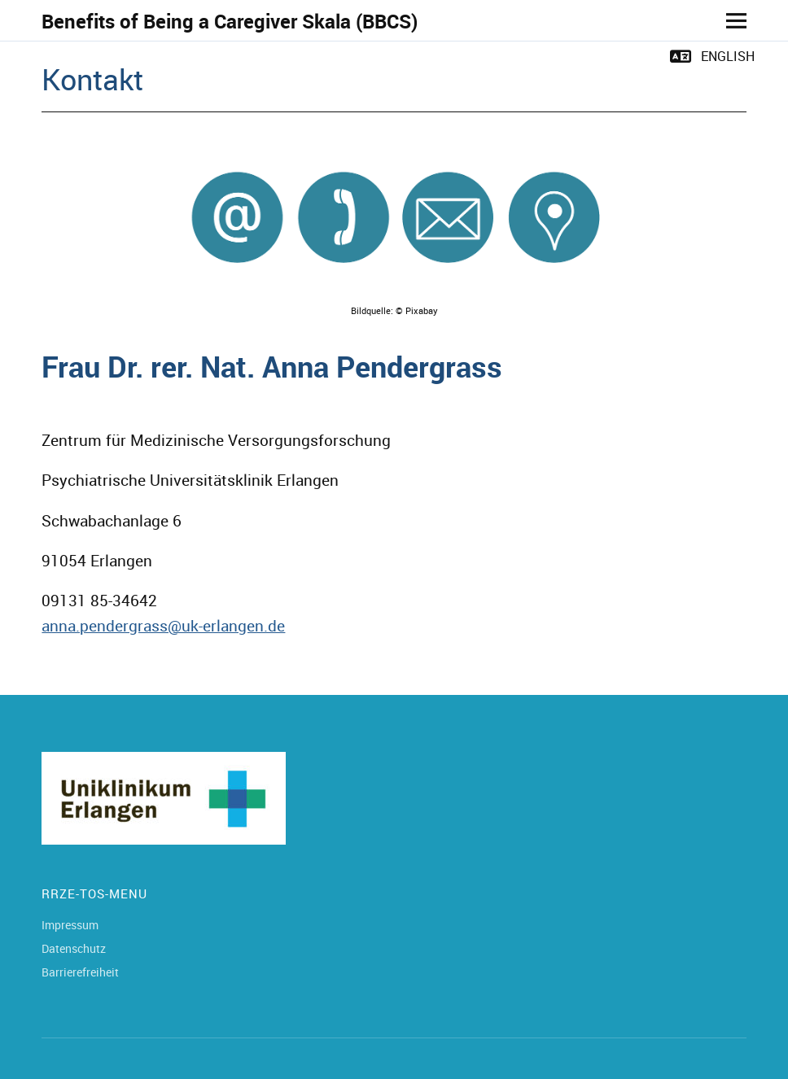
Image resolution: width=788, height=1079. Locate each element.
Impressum (70, 925)
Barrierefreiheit (80, 972)
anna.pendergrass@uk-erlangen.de (163, 625)
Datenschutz (74, 948)
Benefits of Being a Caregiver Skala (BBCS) (230, 21)
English (728, 56)
